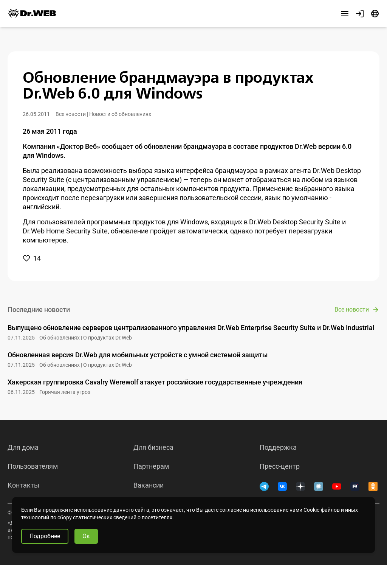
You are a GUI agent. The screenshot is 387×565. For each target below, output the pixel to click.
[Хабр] (318, 486)
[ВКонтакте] (282, 486)
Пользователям (33, 466)
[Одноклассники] (373, 486)
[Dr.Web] (32, 13)
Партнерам (151, 466)
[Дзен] (300, 486)
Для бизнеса (153, 447)
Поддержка (278, 447)
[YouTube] (336, 486)
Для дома (23, 447)
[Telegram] (264, 486)
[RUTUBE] (354, 486)
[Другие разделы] (344, 13)
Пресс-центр (280, 466)
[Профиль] (359, 13)
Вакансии (148, 485)
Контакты (23, 485)
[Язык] (374, 13)
